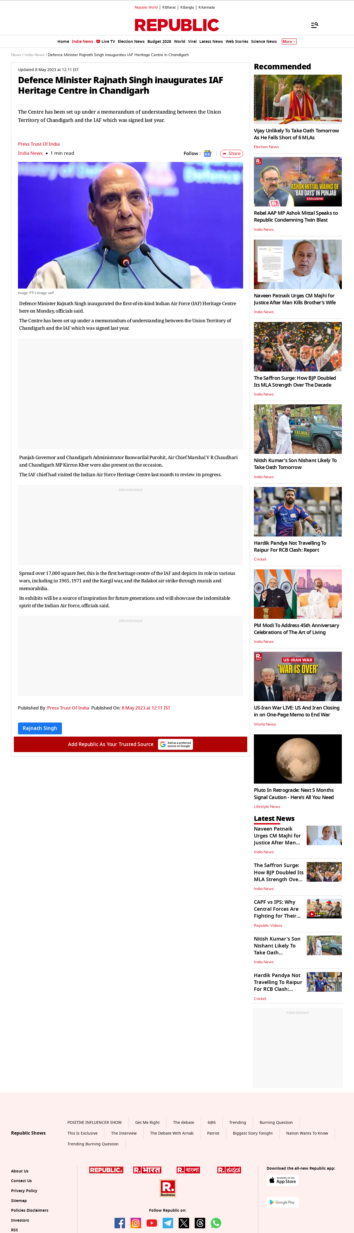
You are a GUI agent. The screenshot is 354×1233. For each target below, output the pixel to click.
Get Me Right (147, 1122)
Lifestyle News (267, 807)
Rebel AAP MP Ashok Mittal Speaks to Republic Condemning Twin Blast (296, 217)
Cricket (260, 559)
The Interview (124, 1133)
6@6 (212, 1122)
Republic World (146, 7)
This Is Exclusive (82, 1133)
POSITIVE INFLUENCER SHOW (94, 1122)
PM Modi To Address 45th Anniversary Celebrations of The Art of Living (296, 629)
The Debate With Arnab (172, 1133)
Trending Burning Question (93, 1144)
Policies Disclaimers (29, 1210)
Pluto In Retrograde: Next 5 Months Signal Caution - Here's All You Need (294, 794)
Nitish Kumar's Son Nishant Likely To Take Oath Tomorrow (295, 464)
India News (30, 153)
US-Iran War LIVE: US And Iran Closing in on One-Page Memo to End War (296, 711)
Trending (237, 1122)
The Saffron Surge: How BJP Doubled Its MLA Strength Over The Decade (295, 382)
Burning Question (276, 1122)
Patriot (213, 1133)
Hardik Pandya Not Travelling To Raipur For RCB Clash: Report (290, 547)
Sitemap (19, 1201)
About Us (19, 1171)
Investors (20, 1220)
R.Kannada (207, 7)
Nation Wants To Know (307, 1133)
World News (265, 724)
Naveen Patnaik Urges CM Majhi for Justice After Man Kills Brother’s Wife (295, 299)
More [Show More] (289, 41)
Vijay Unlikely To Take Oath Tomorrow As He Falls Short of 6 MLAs (296, 134)
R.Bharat (169, 7)
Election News (266, 147)
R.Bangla (187, 7)
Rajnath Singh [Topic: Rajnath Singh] (40, 728)
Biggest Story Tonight (253, 1133)
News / (17, 55)
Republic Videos (268, 926)
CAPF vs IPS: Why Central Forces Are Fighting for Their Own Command (276, 913)
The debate (183, 1122)
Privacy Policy (24, 1191)
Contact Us (21, 1181)
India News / (36, 55)
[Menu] (312, 24)
